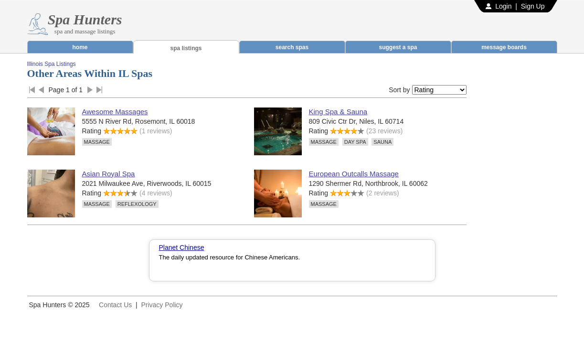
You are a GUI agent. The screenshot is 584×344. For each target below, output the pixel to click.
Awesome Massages (115, 112)
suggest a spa (398, 47)
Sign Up (533, 6)
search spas (292, 47)
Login (503, 6)
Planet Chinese (181, 247)
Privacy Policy (161, 305)
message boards (504, 47)
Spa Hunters (85, 19)
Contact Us (115, 305)
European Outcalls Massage (354, 174)
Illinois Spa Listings (51, 64)
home (79, 47)
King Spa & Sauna (338, 112)
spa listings (186, 48)
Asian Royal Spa (108, 174)
